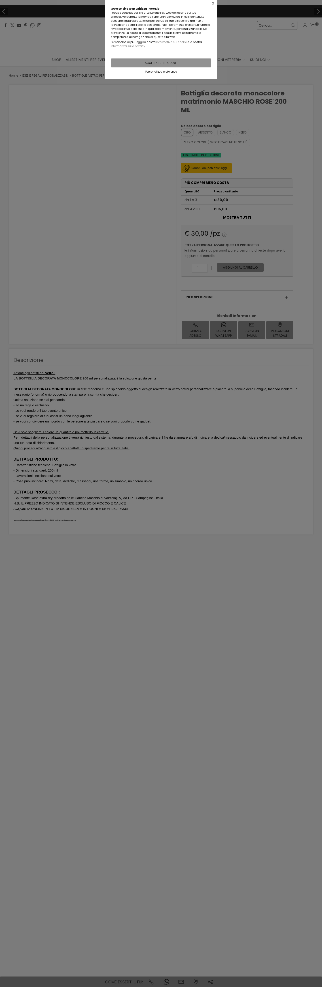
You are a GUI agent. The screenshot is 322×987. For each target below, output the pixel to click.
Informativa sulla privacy (128, 46)
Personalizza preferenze (161, 71)
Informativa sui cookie (171, 42)
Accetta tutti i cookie (161, 63)
